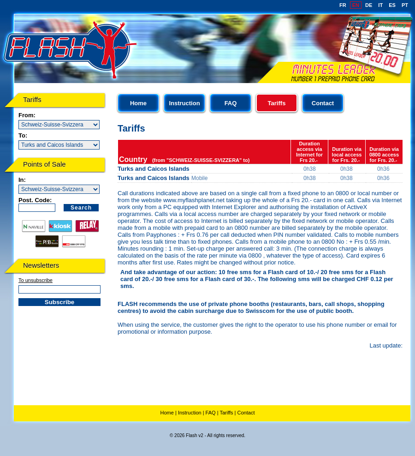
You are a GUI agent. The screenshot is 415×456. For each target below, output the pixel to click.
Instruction (184, 103)
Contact (323, 103)
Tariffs (226, 412)
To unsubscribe (35, 280)
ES (392, 5)
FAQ (231, 103)
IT (380, 5)
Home (138, 103)
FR (342, 5)
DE (368, 5)
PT (405, 5)
